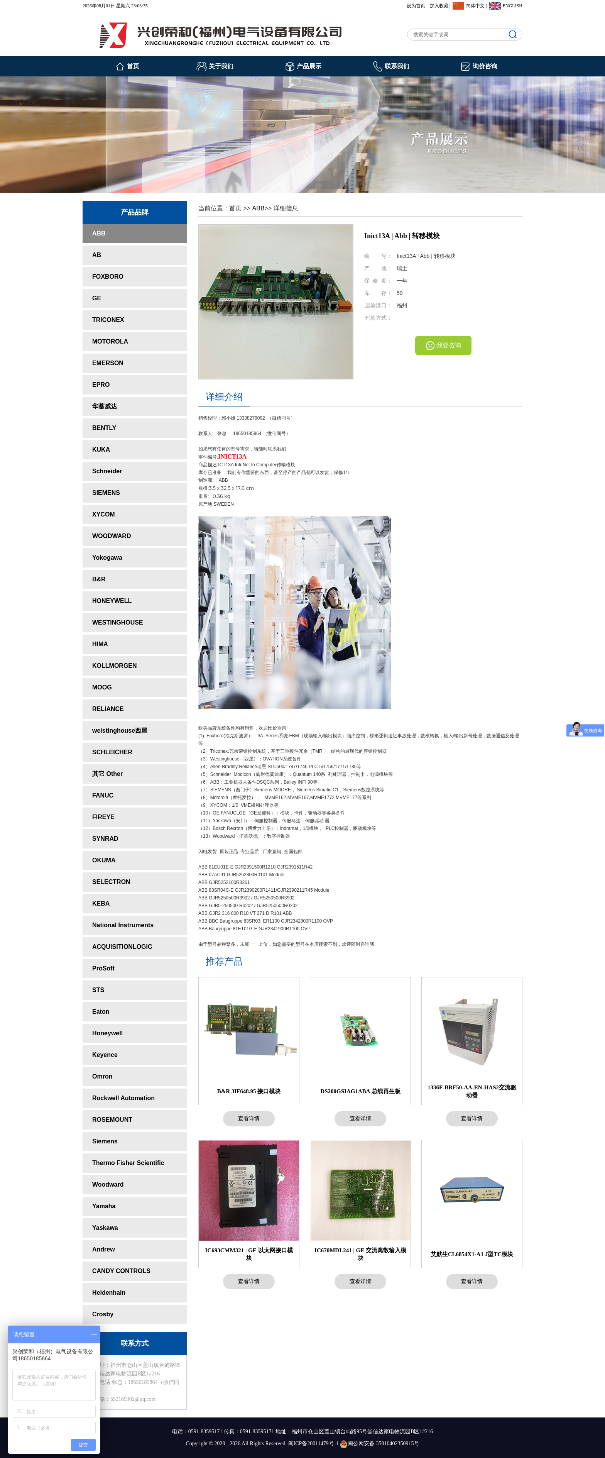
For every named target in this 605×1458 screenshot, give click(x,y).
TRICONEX (108, 320)
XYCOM (103, 514)
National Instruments (123, 925)
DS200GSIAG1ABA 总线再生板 (360, 1091)
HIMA (100, 644)
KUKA (101, 449)
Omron (102, 1076)
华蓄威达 (104, 406)
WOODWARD (111, 536)
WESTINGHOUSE (117, 622)
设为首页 (416, 5)
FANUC (102, 795)
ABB (99, 233)
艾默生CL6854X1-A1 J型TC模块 (472, 1254)
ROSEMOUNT (112, 1119)
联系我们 (397, 66)
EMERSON (107, 363)
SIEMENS (106, 492)
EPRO (101, 384)
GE (96, 298)
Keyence (105, 1055)
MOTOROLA (110, 341)
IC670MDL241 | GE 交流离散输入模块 (360, 1254)
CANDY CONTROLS (121, 1271)
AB (96, 255)
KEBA (101, 903)
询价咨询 (485, 66)
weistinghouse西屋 (119, 730)
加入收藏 (439, 5)
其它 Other (107, 773)
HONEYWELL (112, 601)
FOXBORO (107, 276)
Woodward (107, 1184)
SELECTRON (111, 882)
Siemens (105, 1141)
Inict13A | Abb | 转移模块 (402, 236)
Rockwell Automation (123, 1098)
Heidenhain (108, 1292)
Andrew (103, 1249)
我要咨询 (448, 345)
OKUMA (103, 860)
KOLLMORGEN (114, 665)
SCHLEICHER (112, 752)
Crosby (102, 1314)
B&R (99, 579)
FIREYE (103, 817)
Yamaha (103, 1206)
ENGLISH (512, 5)
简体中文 (475, 5)
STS (98, 990)
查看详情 (249, 1118)
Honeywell (107, 1033)
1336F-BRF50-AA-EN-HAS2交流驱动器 (472, 1091)
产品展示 (309, 66)
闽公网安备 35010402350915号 (379, 1443)
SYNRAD (105, 838)
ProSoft (103, 968)
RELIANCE (108, 709)
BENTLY (104, 428)
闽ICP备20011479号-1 (313, 1443)
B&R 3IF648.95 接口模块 (249, 1091)
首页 (133, 66)
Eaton (100, 1011)
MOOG (102, 687)
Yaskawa (105, 1227)
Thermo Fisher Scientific (128, 1163)
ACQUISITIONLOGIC (122, 946)
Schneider (107, 471)
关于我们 (221, 66)
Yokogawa (107, 557)
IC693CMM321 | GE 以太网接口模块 (248, 1254)
